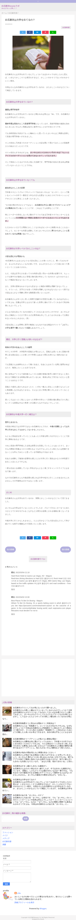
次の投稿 (10, 549)
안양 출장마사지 (17, 586)
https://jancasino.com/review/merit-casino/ (35, 606)
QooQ (42, 919)
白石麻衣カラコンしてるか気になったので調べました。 (35, 708)
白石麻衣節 (65, 27)
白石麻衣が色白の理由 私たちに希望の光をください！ (34, 753)
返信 (13, 589)
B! (37, 32)
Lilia (19, 893)
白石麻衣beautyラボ (10, 6)
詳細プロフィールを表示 (24, 902)
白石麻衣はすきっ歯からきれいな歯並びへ (30, 766)
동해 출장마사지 (34, 581)
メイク (5, 835)
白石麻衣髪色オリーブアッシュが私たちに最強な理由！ (35, 739)
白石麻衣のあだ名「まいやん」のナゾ (28, 795)
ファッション (7, 832)
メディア (6, 838)
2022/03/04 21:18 (22, 572)
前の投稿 (65, 549)
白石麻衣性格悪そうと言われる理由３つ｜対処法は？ (34, 723)
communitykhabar (29, 608)
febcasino (15, 611)
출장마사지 (66, 603)
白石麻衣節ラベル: (38, 559)
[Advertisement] (38, 677)
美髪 (4, 845)
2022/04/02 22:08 (22, 597)
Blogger (43, 909)
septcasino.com (59, 608)
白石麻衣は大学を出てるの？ (24, 780)
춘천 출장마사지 (46, 578)
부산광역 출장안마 (41, 583)
